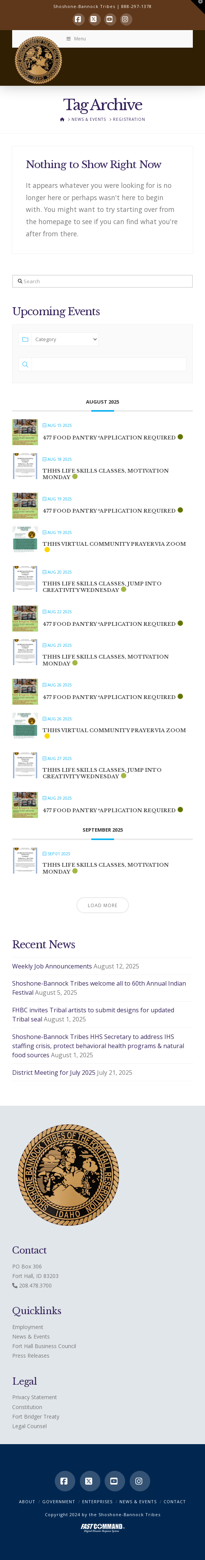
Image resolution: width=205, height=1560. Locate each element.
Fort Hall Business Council (44, 1346)
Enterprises (97, 1501)
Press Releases (30, 1355)
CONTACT (175, 1501)
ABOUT (27, 1501)
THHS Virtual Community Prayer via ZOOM (114, 544)
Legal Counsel (29, 1426)
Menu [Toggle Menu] (75, 38)
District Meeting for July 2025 (53, 1072)
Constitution (27, 1407)
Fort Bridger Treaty (35, 1416)
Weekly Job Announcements (52, 966)
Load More (103, 905)
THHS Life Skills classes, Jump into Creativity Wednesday (102, 587)
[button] (198, 7)
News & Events (31, 1336)
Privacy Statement (34, 1397)
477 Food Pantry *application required (109, 437)
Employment (27, 1327)
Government (58, 1501)
